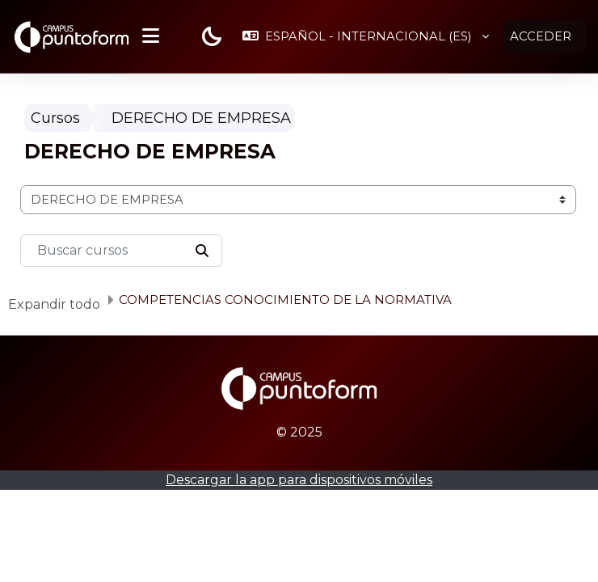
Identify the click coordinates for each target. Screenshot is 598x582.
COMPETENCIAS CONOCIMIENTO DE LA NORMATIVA (285, 299)
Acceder (540, 36)
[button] (365, 36)
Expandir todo (54, 304)
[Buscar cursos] (121, 250)
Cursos (55, 118)
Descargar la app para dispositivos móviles (299, 479)
